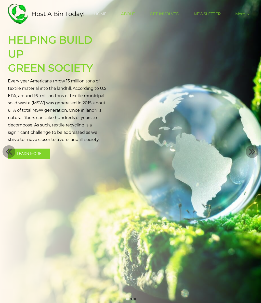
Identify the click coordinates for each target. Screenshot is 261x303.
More (242, 13)
